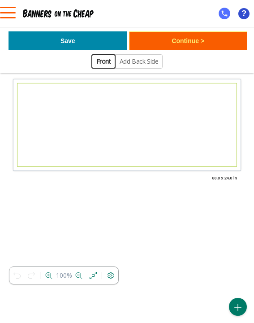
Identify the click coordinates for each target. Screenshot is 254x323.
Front (103, 61)
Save (67, 40)
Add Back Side (139, 61)
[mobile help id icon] (224, 13)
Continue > (188, 40)
